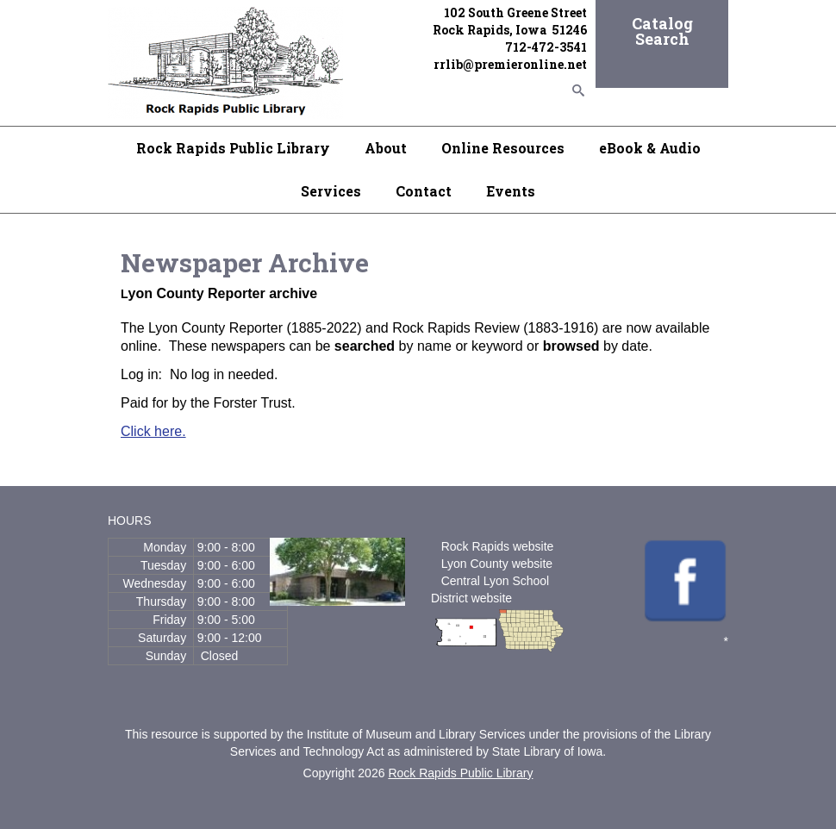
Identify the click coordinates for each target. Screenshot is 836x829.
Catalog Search (662, 31)
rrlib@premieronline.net (510, 64)
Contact (424, 191)
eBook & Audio (650, 148)
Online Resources (503, 148)
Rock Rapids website (497, 546)
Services (331, 191)
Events (510, 191)
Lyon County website (496, 563)
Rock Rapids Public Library (233, 148)
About (386, 148)
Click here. (153, 431)
